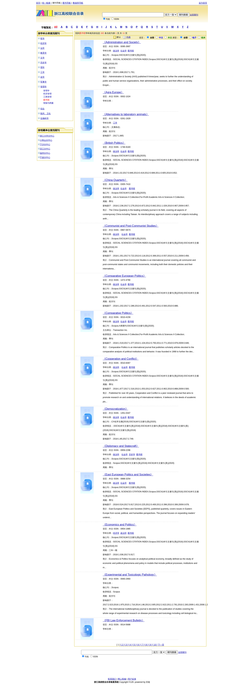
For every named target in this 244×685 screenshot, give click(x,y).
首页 (38, 3)
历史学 (43, 62)
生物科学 (44, 118)
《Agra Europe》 (113, 92)
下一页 (161, 645)
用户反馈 (132, 679)
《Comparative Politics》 (118, 313)
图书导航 (67, 3)
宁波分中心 (45, 157)
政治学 (116, 51)
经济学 (43, 43)
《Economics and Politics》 (120, 524)
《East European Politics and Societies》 (128, 474)
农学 (42, 77)
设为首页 (203, 3)
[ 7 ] (142, 645)
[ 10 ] (155, 645)
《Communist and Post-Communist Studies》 (131, 225)
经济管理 (47, 94)
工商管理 (47, 97)
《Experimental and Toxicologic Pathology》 (130, 574)
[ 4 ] (130, 645)
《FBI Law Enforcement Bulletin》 (124, 620)
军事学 (43, 82)
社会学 (123, 51)
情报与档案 (48, 103)
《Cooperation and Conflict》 (120, 358)
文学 (42, 58)
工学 (42, 72)
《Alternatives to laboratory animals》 (126, 114)
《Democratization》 (115, 408)
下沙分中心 (45, 144)
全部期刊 (194, 15)
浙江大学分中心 (47, 136)
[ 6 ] (138, 645)
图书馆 (46, 100)
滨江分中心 (45, 149)
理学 (42, 67)
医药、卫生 (45, 113)
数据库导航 (78, 3)
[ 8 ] (146, 645)
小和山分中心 (46, 140)
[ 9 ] (150, 645)
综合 (42, 109)
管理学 (43, 86)
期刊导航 (56, 3)
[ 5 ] (134, 645)
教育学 (43, 53)
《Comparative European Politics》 (124, 275)
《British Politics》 (114, 142)
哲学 (42, 38)
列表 (128, 37)
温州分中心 (45, 153)
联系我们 (112, 679)
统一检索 (46, 3)
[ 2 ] (122, 645)
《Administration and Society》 (122, 42)
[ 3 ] (126, 645)
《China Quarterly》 (115, 180)
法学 (42, 48)
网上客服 (122, 679)
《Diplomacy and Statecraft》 (121, 446)
